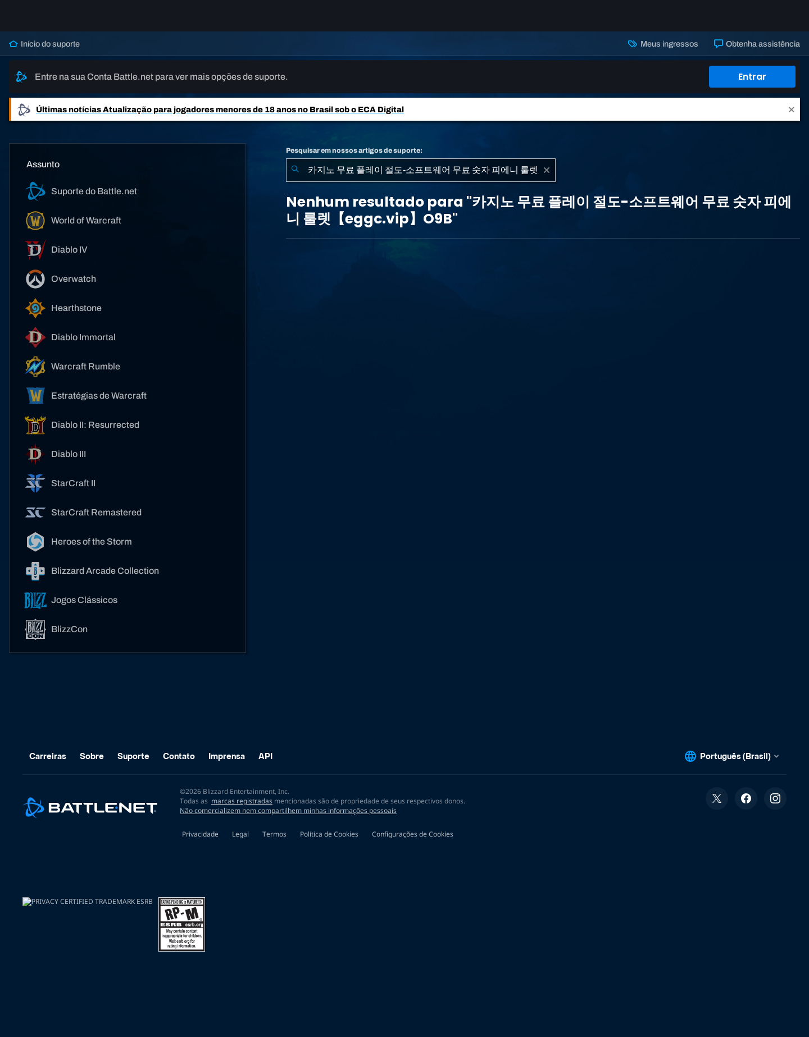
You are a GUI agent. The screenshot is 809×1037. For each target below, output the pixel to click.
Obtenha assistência (757, 52)
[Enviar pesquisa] (295, 179)
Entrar (752, 85)
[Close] (791, 118)
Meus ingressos (663, 52)
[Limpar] (547, 179)
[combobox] (421, 179)
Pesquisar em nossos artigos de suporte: (354, 159)
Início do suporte (44, 52)
